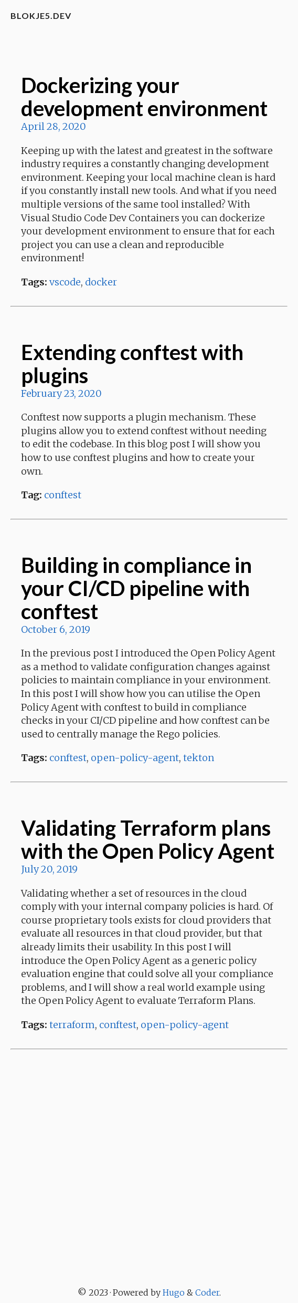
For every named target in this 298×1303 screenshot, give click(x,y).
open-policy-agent (135, 758)
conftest (62, 495)
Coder (207, 1292)
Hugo (174, 1292)
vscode (65, 282)
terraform (72, 1025)
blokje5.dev (40, 15)
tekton (198, 758)
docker (101, 282)
